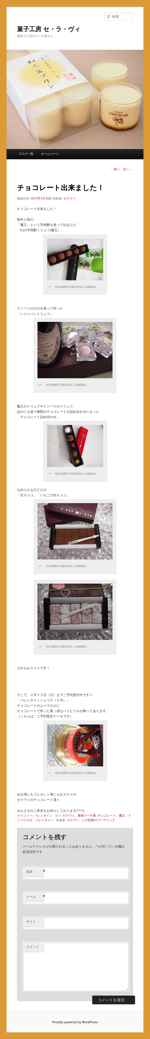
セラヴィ (69, 198)
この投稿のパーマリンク (98, 820)
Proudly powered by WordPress (75, 1022)
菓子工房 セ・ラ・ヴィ (49, 29)
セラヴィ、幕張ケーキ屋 (79, 815)
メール (35, 897)
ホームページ (50, 154)
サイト (31, 921)
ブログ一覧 (25, 154)
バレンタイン (43, 815)
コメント (32, 947)
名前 (35, 872)
